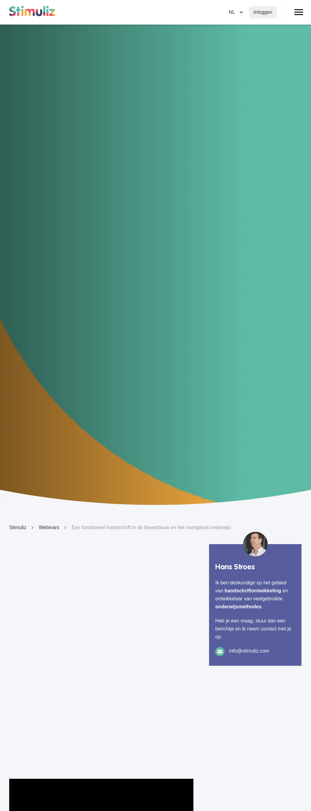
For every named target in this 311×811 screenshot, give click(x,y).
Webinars (53, 527)
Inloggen (263, 12)
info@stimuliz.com (249, 650)
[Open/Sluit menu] (298, 12)
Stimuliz (22, 527)
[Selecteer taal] (236, 12)
